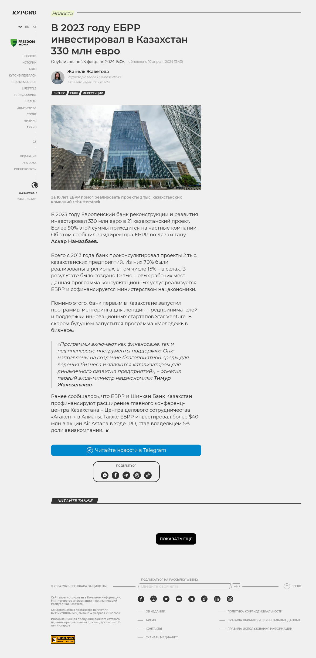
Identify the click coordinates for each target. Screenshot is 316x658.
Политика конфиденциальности (254, 611)
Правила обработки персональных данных (264, 620)
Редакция (28, 156)
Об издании (155, 611)
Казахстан (27, 193)
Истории (29, 62)
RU (20, 27)
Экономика (26, 108)
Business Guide (24, 82)
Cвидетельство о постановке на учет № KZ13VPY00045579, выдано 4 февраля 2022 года (85, 611)
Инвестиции (93, 93)
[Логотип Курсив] (24, 13)
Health (30, 101)
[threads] (230, 599)
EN (27, 27)
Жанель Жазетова (88, 71)
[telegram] (191, 599)
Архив (31, 127)
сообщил (85, 235)
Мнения (29, 121)
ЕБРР (74, 93)
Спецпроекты (25, 169)
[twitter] (166, 599)
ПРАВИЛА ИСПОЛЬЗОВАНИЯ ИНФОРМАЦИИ (259, 629)
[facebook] (141, 599)
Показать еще (176, 538)
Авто (32, 69)
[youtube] (179, 599)
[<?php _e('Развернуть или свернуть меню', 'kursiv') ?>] (35, 185)
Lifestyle (29, 88)
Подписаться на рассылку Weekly (169, 579)
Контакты (154, 629)
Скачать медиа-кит (162, 637)
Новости (29, 56)
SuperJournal (25, 95)
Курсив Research (22, 75)
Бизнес (59, 93)
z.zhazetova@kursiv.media (88, 82)
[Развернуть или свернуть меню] (34, 142)
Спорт (31, 114)
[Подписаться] (236, 586)
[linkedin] (217, 599)
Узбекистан (26, 199)
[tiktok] (204, 599)
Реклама (29, 163)
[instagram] (153, 599)
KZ (34, 27)
